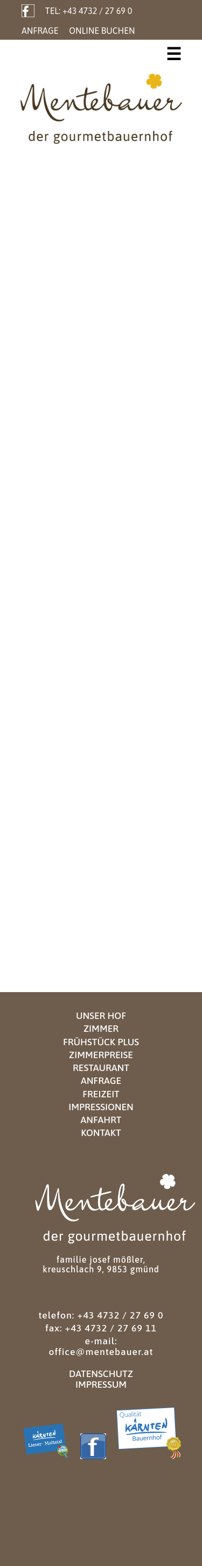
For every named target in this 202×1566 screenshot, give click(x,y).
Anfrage (40, 30)
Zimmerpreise (101, 1055)
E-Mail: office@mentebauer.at (100, 1346)
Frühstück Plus (101, 1042)
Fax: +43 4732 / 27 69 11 (101, 1328)
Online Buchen (102, 30)
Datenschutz (101, 1373)
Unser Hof (101, 1015)
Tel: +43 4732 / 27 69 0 (88, 11)
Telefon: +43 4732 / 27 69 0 (100, 1315)
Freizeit (101, 1094)
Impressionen (101, 1107)
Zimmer (101, 1028)
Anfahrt (100, 1120)
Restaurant (101, 1067)
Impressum (101, 1384)
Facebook (28, 10)
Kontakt (101, 1132)
